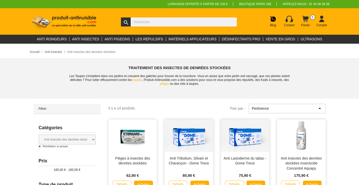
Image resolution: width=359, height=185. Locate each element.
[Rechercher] (179, 21)
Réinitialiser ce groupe (55, 146)
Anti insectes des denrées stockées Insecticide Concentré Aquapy (301, 163)
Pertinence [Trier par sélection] (287, 108)
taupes (137, 80)
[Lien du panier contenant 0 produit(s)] (305, 21)
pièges (164, 84)
